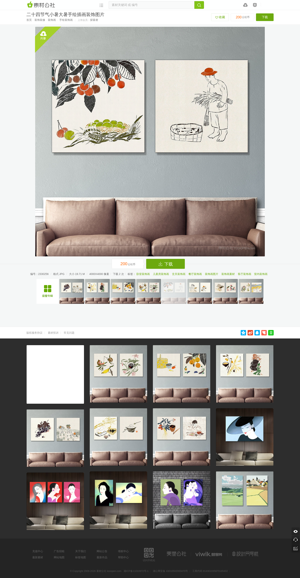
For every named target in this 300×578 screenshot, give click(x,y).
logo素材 (209, 554)
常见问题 (69, 332)
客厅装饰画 (244, 274)
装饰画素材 (228, 274)
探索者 (94, 19)
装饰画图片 (211, 274)
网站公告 (102, 551)
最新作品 (102, 557)
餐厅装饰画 (195, 274)
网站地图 (59, 557)
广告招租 (59, 551)
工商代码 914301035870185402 (210, 571)
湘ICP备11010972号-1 (136, 571)
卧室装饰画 (143, 274)
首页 (29, 19)
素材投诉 (53, 332)
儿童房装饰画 (161, 274)
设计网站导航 (245, 554)
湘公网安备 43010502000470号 (170, 571)
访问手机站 (149, 554)
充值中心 (37, 551)
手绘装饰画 (66, 19)
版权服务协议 (34, 332)
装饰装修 (39, 19)
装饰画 (52, 19)
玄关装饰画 (178, 274)
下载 (265, 17)
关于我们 (80, 551)
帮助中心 (123, 557)
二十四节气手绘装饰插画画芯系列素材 (48, 291)
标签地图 (80, 557)
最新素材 (37, 557)
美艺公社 (176, 554)
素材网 (41, 5)
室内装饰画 (260, 274)
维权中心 (123, 551)
